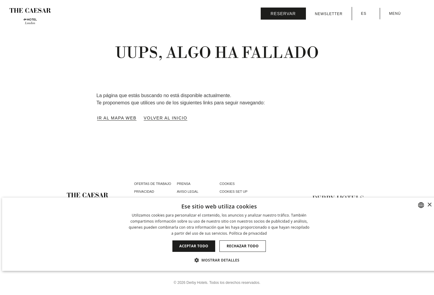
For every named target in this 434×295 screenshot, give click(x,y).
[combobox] (421, 205)
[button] (219, 260)
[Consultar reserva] (283, 14)
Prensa (183, 184)
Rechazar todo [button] (243, 246)
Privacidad (144, 191)
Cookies (226, 184)
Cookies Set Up (233, 191)
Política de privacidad (248, 233)
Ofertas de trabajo (152, 184)
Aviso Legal (187, 191)
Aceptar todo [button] (193, 246)
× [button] (429, 205)
